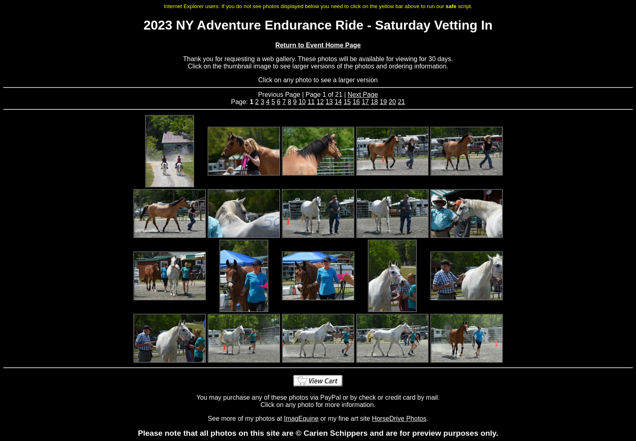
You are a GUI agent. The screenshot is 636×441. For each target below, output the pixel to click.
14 (338, 101)
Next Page (363, 94)
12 (320, 101)
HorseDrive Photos (399, 418)
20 (392, 101)
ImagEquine (301, 418)
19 (383, 101)
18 (374, 101)
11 (311, 101)
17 (365, 101)
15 (347, 101)
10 (302, 101)
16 (356, 101)
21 (401, 101)
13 (329, 101)
